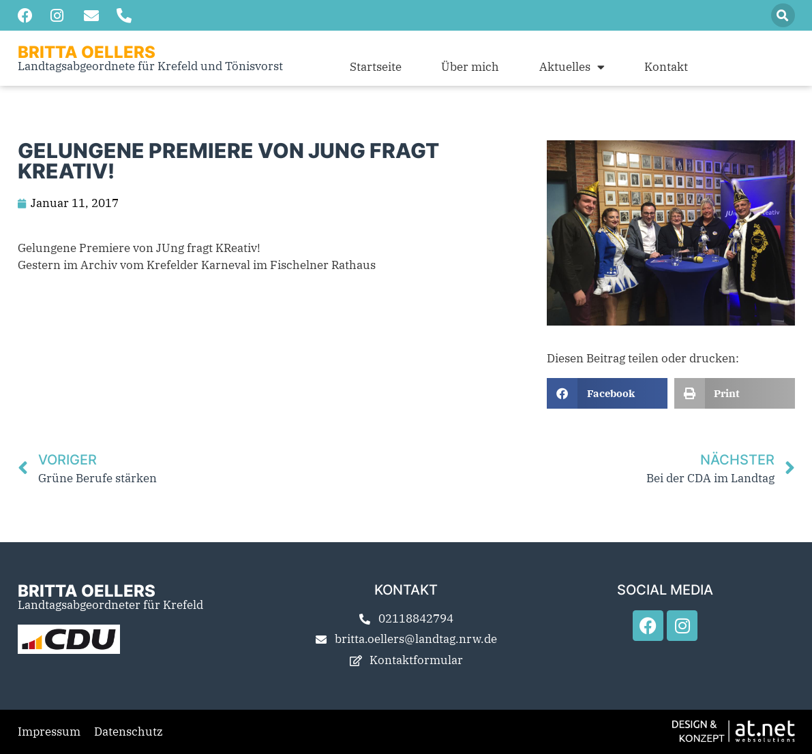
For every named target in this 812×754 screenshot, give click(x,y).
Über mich (470, 67)
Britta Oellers (86, 52)
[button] (783, 15)
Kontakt (666, 67)
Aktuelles (572, 67)
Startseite (376, 67)
